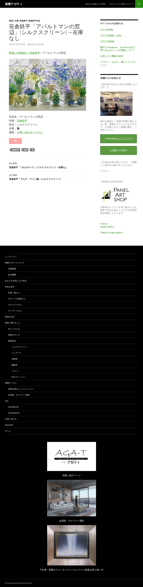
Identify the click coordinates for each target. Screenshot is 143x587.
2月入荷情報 (106, 29)
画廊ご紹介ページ (71, 475)
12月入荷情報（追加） (111, 35)
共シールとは (14, 329)
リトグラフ (16, 353)
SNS (6, 401)
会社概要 (12, 274)
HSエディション (18, 377)
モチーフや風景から (17, 298)
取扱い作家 (14, 20)
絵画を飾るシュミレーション (21, 389)
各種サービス (11, 383)
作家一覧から (14, 292)
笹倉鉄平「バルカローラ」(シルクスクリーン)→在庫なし (47, 165)
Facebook (13, 407)
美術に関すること (13, 323)
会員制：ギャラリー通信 (19, 395)
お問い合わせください (30, 132)
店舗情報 (12, 268)
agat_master (37, 44)
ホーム (8, 431)
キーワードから (15, 311)
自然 (25, 150)
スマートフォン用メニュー (120, 4)
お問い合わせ (11, 419)
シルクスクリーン (19, 347)
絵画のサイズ (14, 335)
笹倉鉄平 (23, 20)
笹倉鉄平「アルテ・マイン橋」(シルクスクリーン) (47, 176)
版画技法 (12, 341)
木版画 (14, 359)
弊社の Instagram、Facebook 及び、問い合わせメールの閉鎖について (118, 49)
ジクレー (15, 371)
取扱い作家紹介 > (19, 52)
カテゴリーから (15, 304)
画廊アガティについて (14, 262)
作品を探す (10, 286)
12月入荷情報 (107, 41)
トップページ (11, 256)
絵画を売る (10, 317)
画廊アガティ (14, 4)
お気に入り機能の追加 (111, 56)
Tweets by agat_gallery (111, 232)
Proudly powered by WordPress (18, 583)
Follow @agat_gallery (107, 225)
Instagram (13, 413)
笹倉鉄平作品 (34, 20)
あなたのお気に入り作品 (95, 4)
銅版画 (14, 365)
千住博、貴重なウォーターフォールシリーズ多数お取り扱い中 (72, 569)
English (9, 425)
